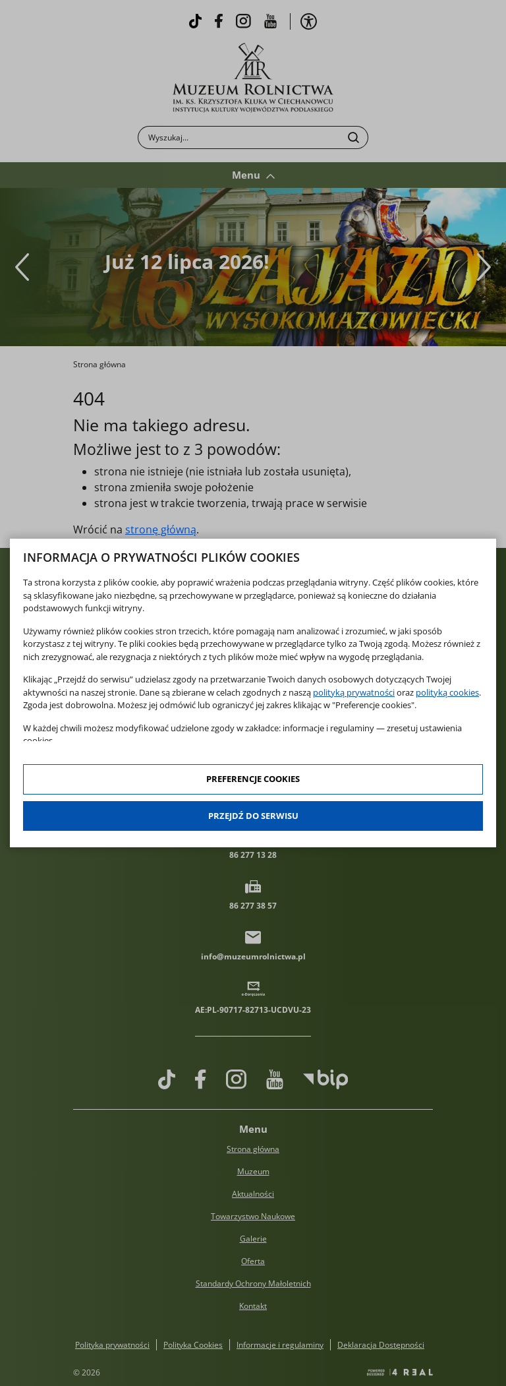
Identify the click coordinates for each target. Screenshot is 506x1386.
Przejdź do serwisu (253, 816)
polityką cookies (447, 692)
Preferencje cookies (253, 779)
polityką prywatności (354, 692)
